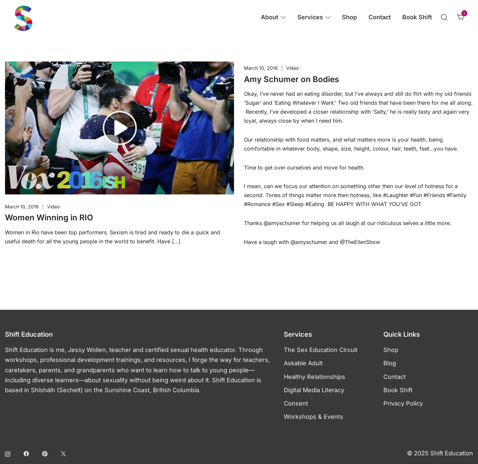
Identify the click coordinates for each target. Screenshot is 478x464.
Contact (379, 17)
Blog (389, 363)
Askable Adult (303, 363)
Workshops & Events (313, 416)
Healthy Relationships (314, 376)
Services (310, 17)
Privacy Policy (403, 403)
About (269, 17)
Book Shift (417, 17)
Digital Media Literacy (314, 390)
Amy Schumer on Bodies (291, 79)
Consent (296, 403)
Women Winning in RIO (49, 217)
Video (53, 206)
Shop (349, 17)
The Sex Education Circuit (321, 349)
